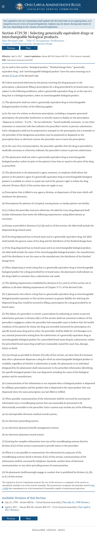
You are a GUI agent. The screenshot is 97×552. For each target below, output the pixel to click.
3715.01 (14, 75)
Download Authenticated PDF (20, 60)
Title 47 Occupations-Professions (45, 40)
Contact (51, 529)
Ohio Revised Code (12, 40)
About (61, 529)
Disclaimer (38, 529)
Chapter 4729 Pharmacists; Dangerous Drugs (27, 43)
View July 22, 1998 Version (75, 502)
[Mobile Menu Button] (3, 7)
